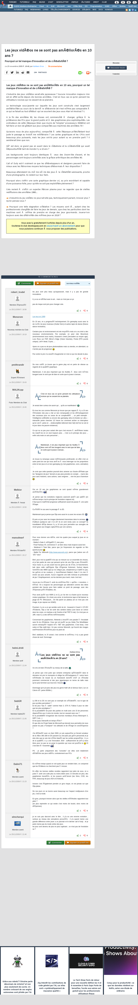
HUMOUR (109, 10)
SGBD (107, 6)
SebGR (18, 701)
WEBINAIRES (35, 10)
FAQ (34, 2)
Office (114, 6)
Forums (13, 2)
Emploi (74, 2)
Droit (96, 2)
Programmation (96, 6)
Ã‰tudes (85, 2)
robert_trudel (18, 292)
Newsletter (62, 2)
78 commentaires (55, 66)
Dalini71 (18, 764)
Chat (50, 2)
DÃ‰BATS (86, 10)
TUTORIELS (18, 10)
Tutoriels (24, 2)
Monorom (18, 317)
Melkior (18, 490)
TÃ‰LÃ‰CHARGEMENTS (60, 10)
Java (69, 6)
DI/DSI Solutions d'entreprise (25, 6)
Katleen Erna (38, 66)
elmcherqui (18, 817)
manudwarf (18, 537)
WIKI (94, 10)
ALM (52, 6)
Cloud (41, 6)
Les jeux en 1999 (38, 317)
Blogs (42, 2)
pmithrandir (18, 365)
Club (104, 2)
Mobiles (123, 6)
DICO (101, 10)
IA (47, 6)
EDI (86, 6)
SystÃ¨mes (132, 6)
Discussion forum (116, 68)
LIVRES (45, 10)
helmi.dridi (17, 648)
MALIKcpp (17, 390)
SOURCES (76, 10)
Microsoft (61, 6)
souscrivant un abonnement (61, 226)
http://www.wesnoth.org (58, 552)
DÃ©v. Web (77, 6)
